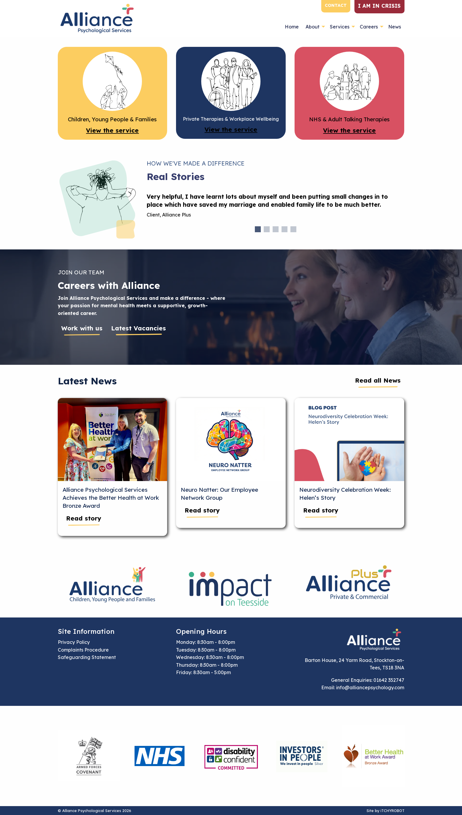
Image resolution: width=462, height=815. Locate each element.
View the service (112, 130)
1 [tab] (258, 229)
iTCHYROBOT (393, 810)
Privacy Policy (74, 642)
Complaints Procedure (83, 650)
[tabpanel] (276, 208)
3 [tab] (276, 229)
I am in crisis (379, 5)
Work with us (82, 328)
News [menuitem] (394, 27)
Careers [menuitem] (369, 27)
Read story (83, 518)
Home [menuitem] (292, 27)
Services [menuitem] (339, 27)
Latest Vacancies (138, 328)
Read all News (378, 380)
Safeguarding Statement (87, 657)
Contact (336, 5)
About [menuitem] (312, 27)
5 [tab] (293, 229)
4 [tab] (284, 229)
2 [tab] (267, 229)
